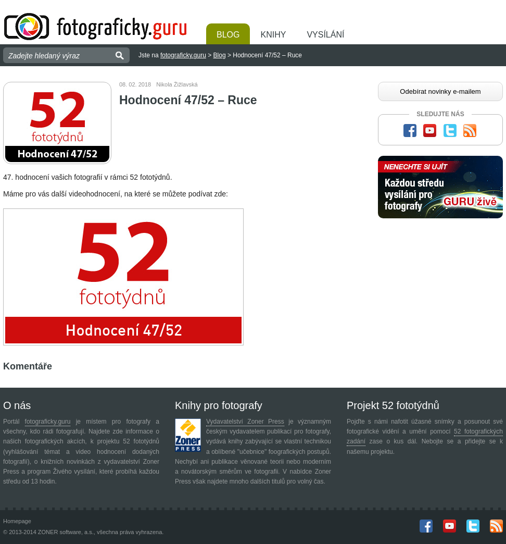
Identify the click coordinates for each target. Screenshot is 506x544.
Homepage (17, 521)
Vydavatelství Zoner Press (245, 421)
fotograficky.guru (183, 55)
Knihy (273, 34)
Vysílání (325, 34)
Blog (228, 34)
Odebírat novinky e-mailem (440, 91)
